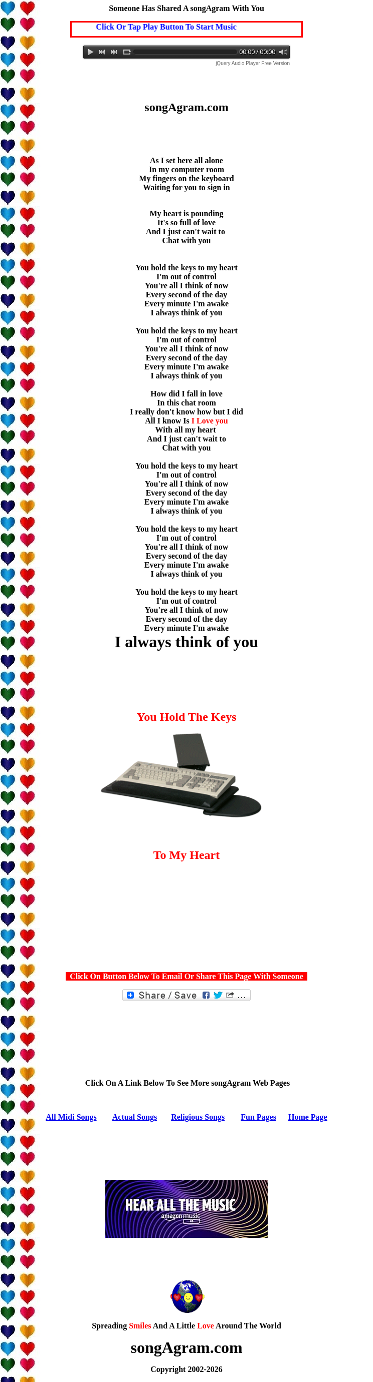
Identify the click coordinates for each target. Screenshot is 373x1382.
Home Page (307, 1117)
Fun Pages (258, 1117)
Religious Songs (198, 1117)
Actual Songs (134, 1117)
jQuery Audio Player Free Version (253, 63)
